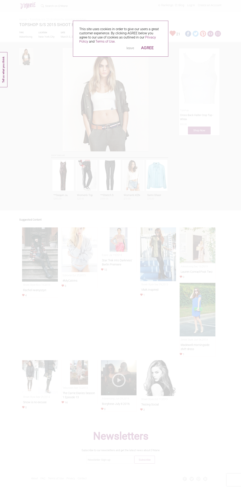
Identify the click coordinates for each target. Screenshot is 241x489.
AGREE (147, 47)
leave (130, 48)
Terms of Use (105, 41)
